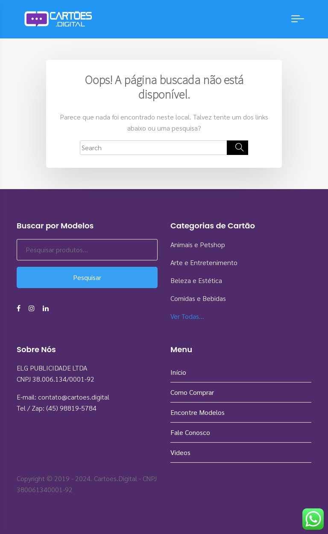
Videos (180, 452)
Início (178, 372)
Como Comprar (192, 392)
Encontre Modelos (197, 412)
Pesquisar (87, 277)
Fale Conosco (190, 432)
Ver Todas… (187, 316)
